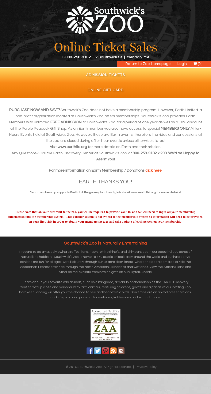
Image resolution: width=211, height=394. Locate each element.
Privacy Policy (146, 366)
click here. (153, 170)
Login (182, 64)
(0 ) (198, 64)
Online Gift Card (106, 90)
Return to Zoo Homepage (148, 64)
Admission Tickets (105, 75)
